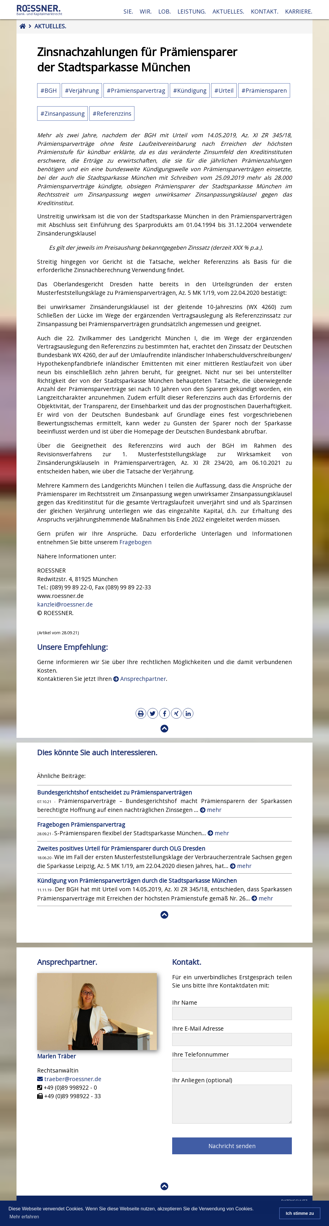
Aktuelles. (228, 11)
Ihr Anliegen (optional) (202, 1080)
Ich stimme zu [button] (300, 1213)
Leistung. (191, 11)
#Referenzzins (112, 113)
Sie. (128, 11)
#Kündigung (189, 90)
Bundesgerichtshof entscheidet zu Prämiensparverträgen (114, 792)
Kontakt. (265, 11)
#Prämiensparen (264, 90)
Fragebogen (135, 542)
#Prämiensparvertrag (136, 90)
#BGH (48, 90)
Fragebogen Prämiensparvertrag (81, 824)
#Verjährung (82, 90)
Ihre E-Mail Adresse (198, 1028)
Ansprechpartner (139, 679)
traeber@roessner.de (69, 1079)
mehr (210, 810)
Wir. (146, 11)
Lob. (164, 11)
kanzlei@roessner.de (65, 604)
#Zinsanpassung (62, 113)
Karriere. (298, 11)
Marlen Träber (56, 1056)
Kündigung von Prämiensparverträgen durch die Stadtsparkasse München (137, 881)
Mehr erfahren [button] (24, 1216)
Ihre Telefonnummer (200, 1054)
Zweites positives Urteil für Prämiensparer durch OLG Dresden (121, 848)
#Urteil (223, 90)
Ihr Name (184, 1002)
